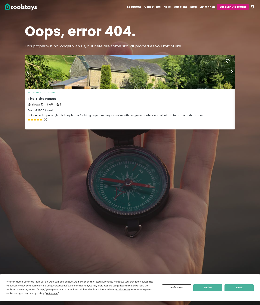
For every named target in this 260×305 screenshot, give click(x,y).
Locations (134, 7)
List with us (207, 7)
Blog (193, 7)
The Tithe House (42, 98)
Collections (152, 7)
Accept (239, 287)
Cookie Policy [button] (123, 289)
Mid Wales (34, 92)
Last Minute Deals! (233, 7)
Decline (208, 287)
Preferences (176, 287)
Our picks (180, 7)
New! (167, 7)
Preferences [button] (52, 293)
